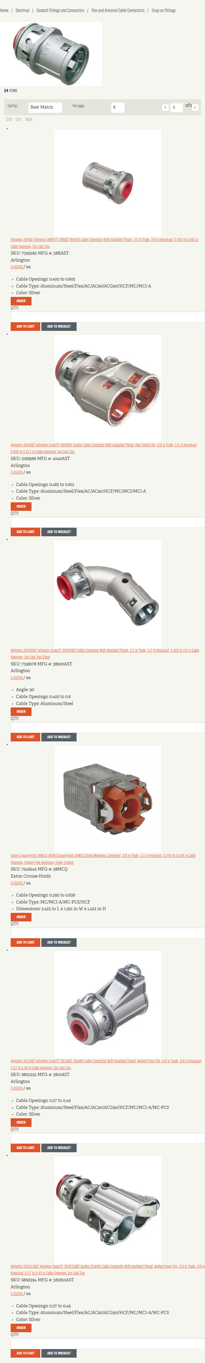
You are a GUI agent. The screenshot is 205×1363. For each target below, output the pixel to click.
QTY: (15, 308)
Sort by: (12, 106)
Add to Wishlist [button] (59, 326)
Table (29, 119)
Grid (9, 119)
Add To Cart (25, 326)
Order (21, 301)
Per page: (79, 106)
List (18, 119)
